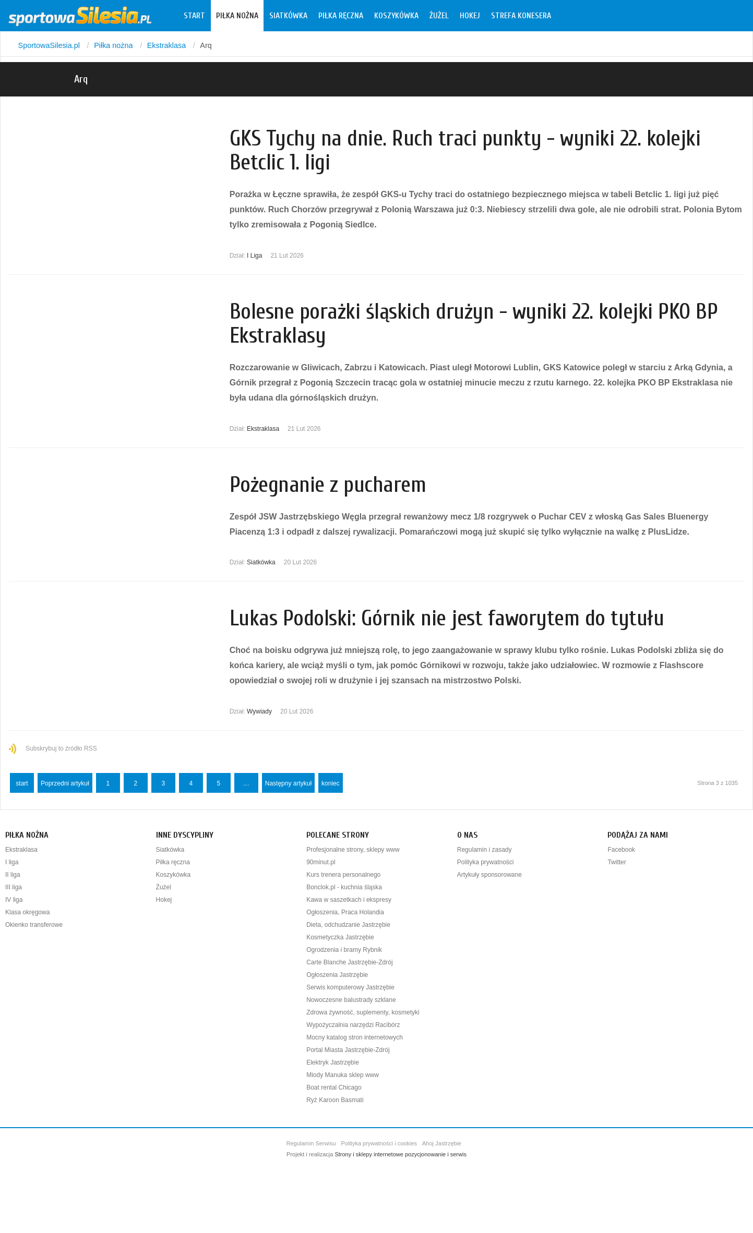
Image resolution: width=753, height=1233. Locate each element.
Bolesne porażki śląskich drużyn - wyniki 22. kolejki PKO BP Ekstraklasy (474, 323)
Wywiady (259, 711)
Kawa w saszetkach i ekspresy (348, 899)
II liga (12, 874)
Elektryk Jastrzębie (332, 1062)
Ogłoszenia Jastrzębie (337, 974)
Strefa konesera (521, 15)
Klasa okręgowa (27, 912)
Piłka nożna (237, 15)
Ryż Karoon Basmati (334, 1100)
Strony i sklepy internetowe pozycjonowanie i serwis (400, 1154)
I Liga (254, 255)
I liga (11, 862)
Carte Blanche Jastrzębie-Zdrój (349, 962)
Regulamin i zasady (484, 849)
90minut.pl (320, 862)
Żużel (439, 15)
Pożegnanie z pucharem (328, 485)
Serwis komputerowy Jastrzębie (350, 987)
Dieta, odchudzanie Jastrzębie (348, 924)
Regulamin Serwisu (311, 1143)
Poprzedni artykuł (65, 783)
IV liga (13, 899)
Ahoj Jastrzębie (441, 1143)
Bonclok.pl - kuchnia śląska (344, 887)
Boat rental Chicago (333, 1087)
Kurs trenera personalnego (343, 874)
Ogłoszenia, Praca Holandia (345, 912)
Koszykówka (396, 15)
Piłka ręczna (340, 15)
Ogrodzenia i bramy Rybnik (344, 949)
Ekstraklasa (263, 428)
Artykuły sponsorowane (489, 874)
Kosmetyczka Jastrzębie (340, 937)
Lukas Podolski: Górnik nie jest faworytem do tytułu (447, 618)
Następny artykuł (288, 783)
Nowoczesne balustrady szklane (351, 1000)
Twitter (616, 862)
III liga (13, 887)
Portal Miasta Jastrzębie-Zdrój (347, 1050)
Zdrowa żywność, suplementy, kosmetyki (363, 1012)
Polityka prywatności (485, 862)
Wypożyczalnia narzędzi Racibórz (353, 1025)
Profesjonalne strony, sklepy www (353, 849)
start (22, 783)
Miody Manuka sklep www (342, 1075)
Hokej (470, 15)
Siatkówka (288, 15)
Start (194, 15)
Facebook (621, 849)
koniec (330, 783)
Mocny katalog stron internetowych (354, 1037)
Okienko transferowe (34, 924)
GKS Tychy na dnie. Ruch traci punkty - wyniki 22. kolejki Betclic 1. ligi (465, 150)
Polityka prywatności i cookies (379, 1143)
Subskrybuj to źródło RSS (61, 748)
